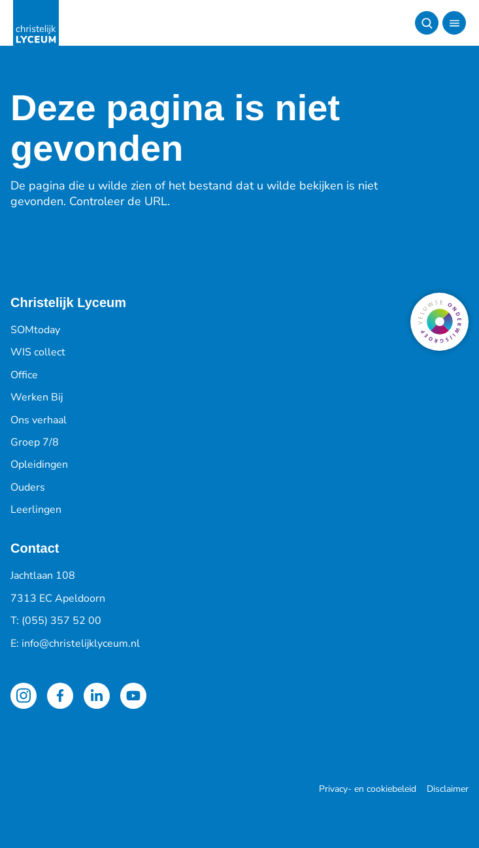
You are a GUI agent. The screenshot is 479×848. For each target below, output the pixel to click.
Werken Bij (36, 397)
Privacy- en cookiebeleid (367, 789)
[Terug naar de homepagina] (36, 23)
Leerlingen (35, 509)
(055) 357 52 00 (61, 620)
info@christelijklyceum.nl (81, 643)
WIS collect (37, 352)
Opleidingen (39, 464)
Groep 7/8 (34, 442)
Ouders (27, 487)
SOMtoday (35, 330)
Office (24, 375)
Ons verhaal (38, 420)
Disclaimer (448, 789)
